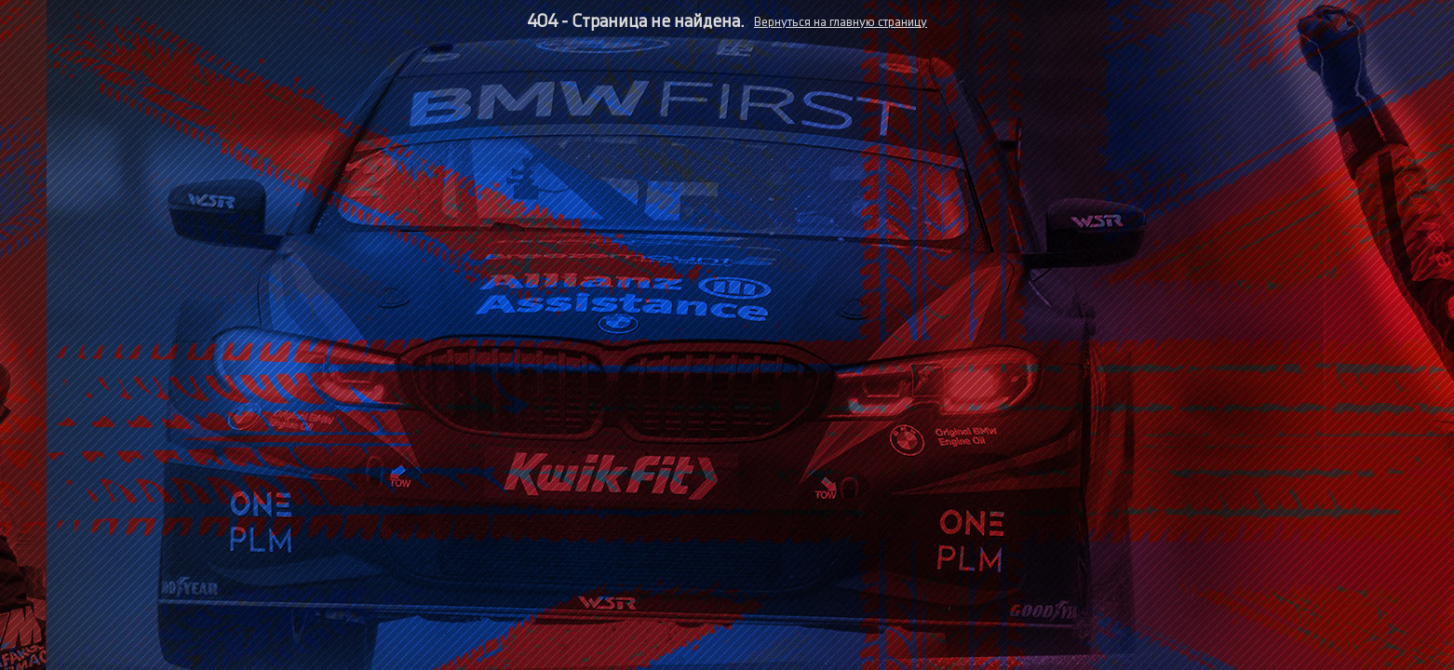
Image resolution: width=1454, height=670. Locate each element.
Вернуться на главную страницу (840, 22)
